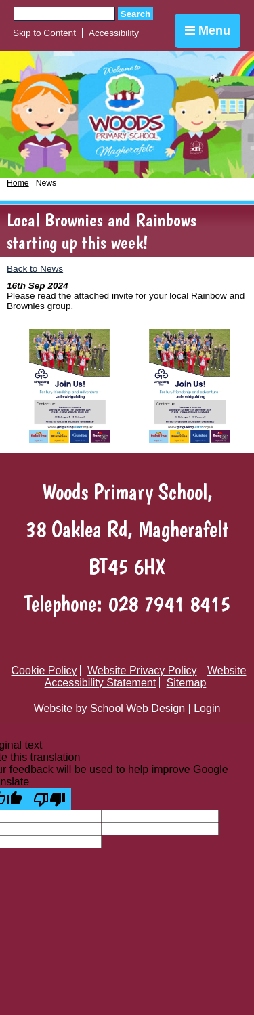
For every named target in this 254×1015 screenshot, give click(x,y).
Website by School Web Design (110, 708)
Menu (207, 30)
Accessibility (114, 33)
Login (207, 708)
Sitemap (187, 682)
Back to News (35, 269)
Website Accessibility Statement (146, 676)
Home (18, 183)
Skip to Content (44, 33)
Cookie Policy (44, 670)
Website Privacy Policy (142, 670)
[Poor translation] (49, 799)
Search (135, 14)
